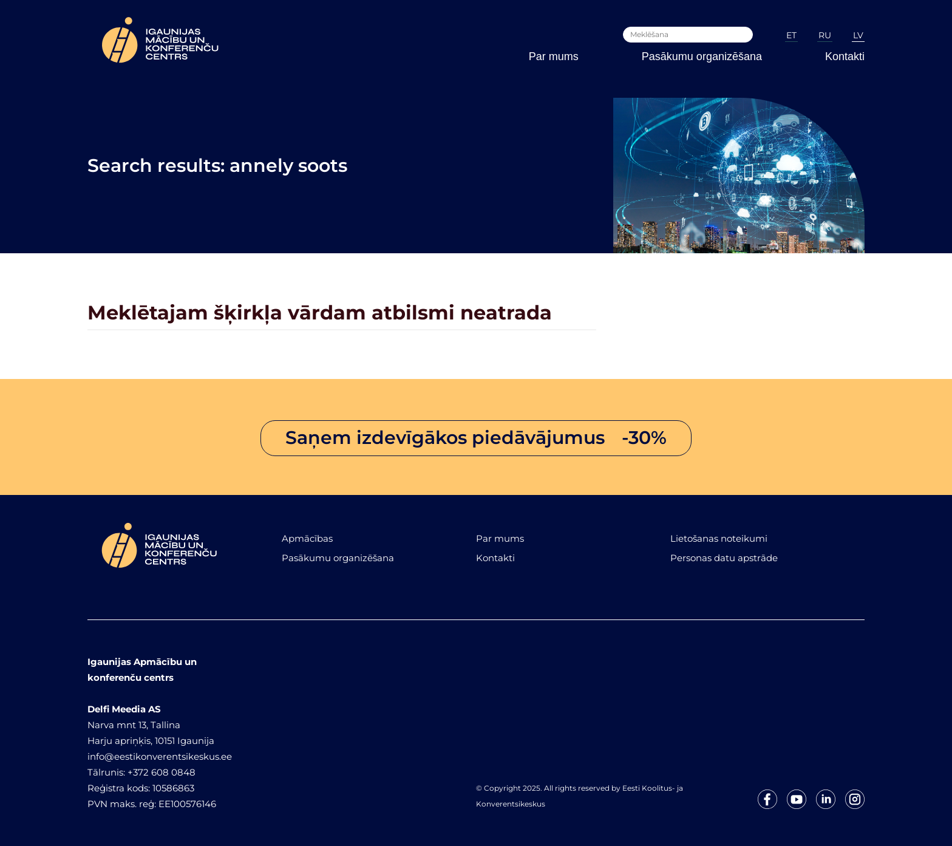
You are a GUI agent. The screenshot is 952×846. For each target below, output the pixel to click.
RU (824, 35)
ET (791, 35)
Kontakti (845, 56)
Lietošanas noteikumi (718, 538)
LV (858, 35)
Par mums (554, 56)
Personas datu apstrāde (724, 558)
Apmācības (307, 538)
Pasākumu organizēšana (702, 56)
